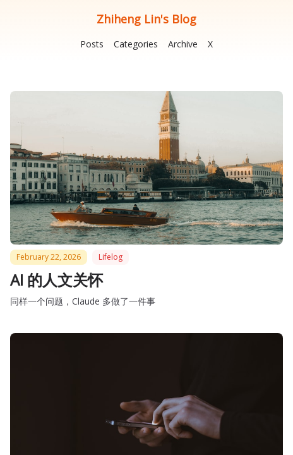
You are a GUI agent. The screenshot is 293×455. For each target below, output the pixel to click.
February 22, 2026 (48, 257)
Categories (136, 44)
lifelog (111, 257)
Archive (183, 44)
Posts (92, 44)
